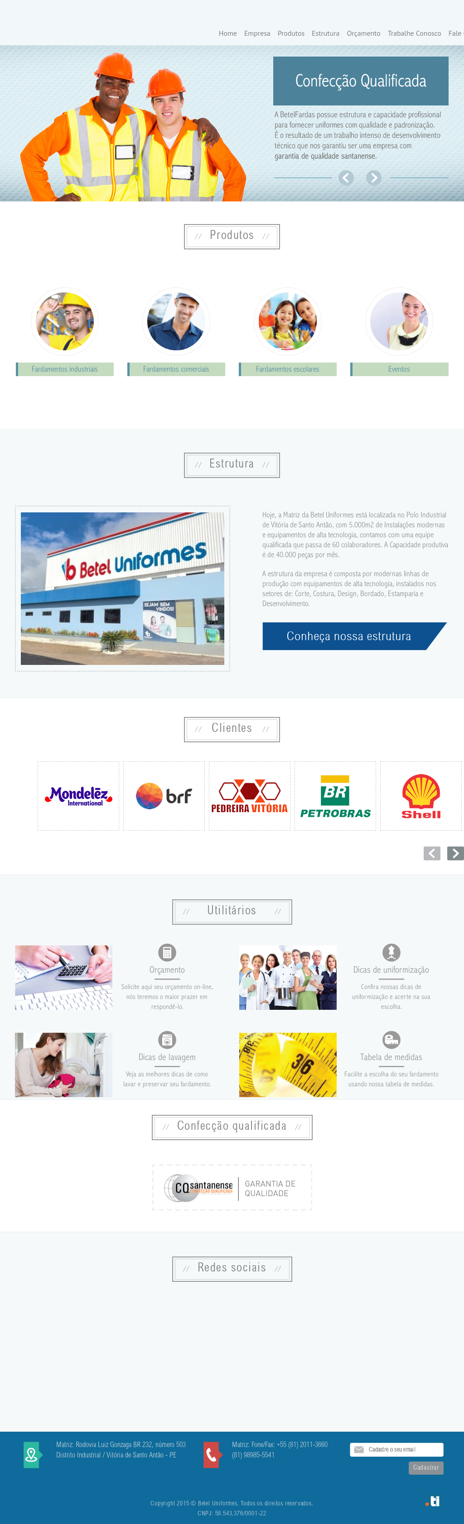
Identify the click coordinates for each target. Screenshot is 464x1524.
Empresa (257, 33)
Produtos (291, 33)
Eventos (399, 369)
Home (228, 33)
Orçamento (363, 33)
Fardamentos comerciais (176, 369)
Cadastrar (426, 1468)
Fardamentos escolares (287, 369)
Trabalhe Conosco (414, 33)
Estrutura (325, 33)
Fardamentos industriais (65, 369)
